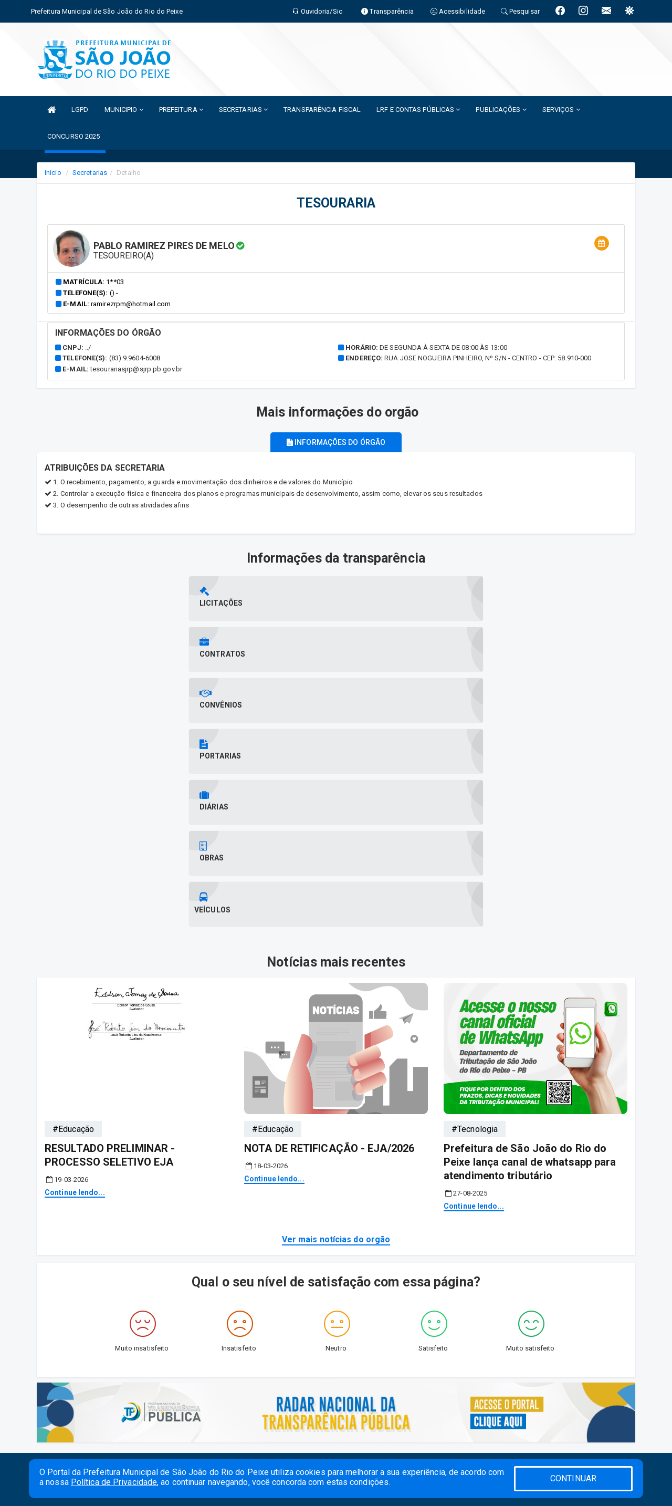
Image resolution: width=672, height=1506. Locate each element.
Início (53, 172)
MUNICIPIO (123, 109)
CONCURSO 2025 (73, 136)
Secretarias (89, 172)
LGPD (79, 109)
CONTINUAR (573, 1478)
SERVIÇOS (561, 109)
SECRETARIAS (243, 109)
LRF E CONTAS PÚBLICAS (418, 109)
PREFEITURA (181, 109)
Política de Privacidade (114, 1482)
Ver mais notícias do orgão (336, 983)
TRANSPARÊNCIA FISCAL (322, 109)
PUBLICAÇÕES (501, 109)
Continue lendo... (75, 936)
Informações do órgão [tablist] (336, 442)
